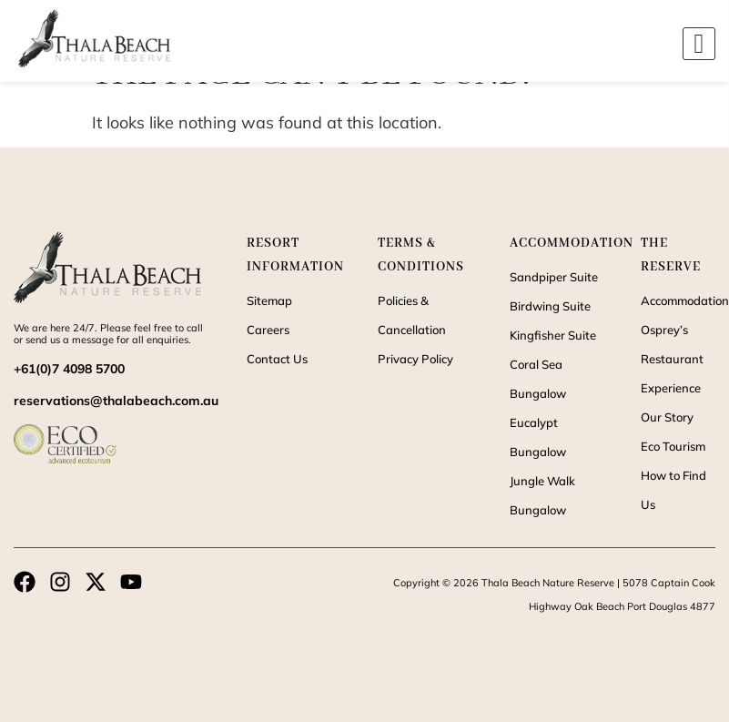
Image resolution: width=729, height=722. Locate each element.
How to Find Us (673, 490)
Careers (268, 329)
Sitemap (269, 300)
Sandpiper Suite (554, 276)
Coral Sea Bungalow (538, 379)
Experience (671, 388)
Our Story (667, 417)
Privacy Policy (415, 358)
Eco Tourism (673, 446)
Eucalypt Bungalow (538, 437)
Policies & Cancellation (412, 315)
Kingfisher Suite (553, 335)
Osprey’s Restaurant (672, 344)
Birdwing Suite (550, 306)
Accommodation (678, 300)
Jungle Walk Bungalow (542, 495)
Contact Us (277, 358)
